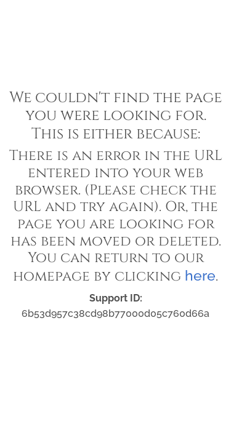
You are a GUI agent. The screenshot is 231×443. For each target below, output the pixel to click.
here (200, 275)
